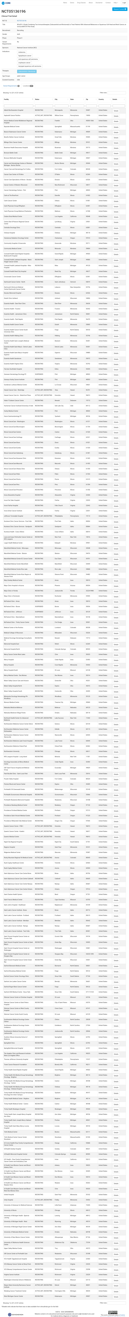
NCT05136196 (21, 21)
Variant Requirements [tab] (11, 86)
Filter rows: (103, 92)
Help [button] (116, 3)
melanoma (21, 52)
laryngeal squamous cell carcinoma (29, 66)
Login (124, 3)
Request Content (120, 9)
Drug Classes (81, 3)
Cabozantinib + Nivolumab (26, 71)
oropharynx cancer (24, 63)
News (65, 3)
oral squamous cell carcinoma (28, 59)
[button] (32, 99)
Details (116, 111)
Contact (108, 3)
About (91, 3)
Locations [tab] (28, 86)
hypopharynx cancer (24, 56)
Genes (72, 3)
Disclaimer (99, 3)
